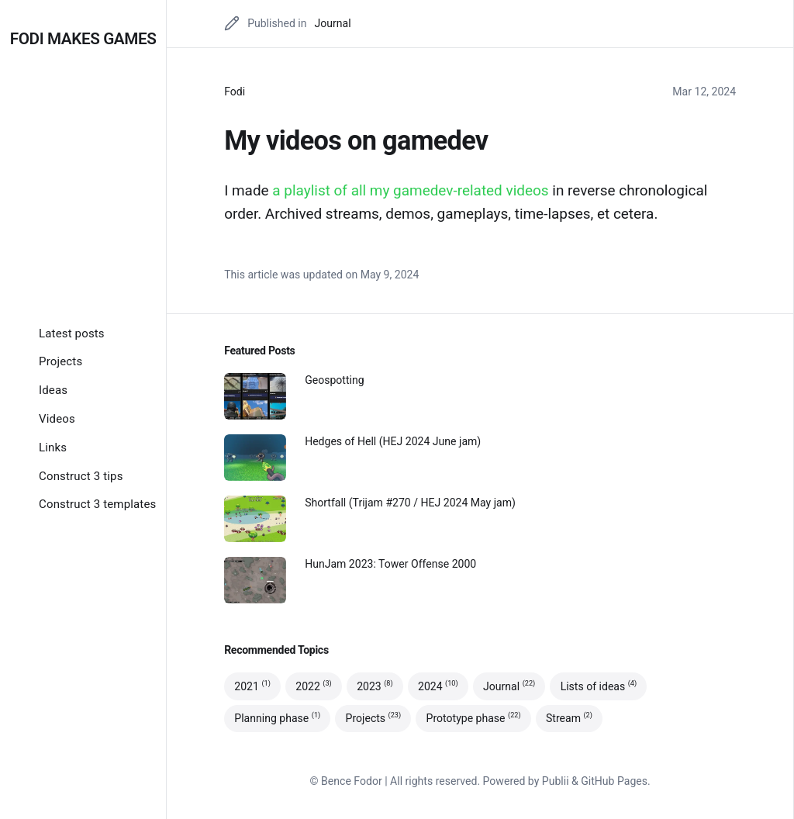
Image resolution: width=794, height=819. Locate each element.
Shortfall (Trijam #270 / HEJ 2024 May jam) (410, 502)
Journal (332, 23)
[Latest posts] (72, 333)
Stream (569, 718)
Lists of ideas (599, 686)
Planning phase (277, 718)
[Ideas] (53, 390)
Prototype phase (473, 718)
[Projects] (60, 361)
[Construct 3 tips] (81, 476)
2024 (438, 686)
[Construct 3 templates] (97, 504)
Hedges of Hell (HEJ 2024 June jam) (393, 441)
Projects (374, 718)
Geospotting (334, 380)
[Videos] (57, 419)
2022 (313, 686)
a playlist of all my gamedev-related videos (410, 190)
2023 (375, 686)
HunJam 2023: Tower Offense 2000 (390, 564)
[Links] (53, 447)
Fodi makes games (83, 38)
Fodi (234, 91)
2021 (252, 686)
